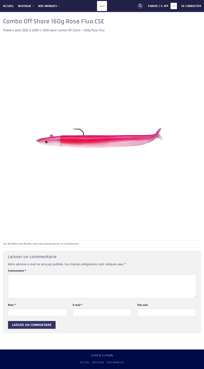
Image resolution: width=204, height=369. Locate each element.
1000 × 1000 (40, 30)
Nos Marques (49, 6)
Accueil (8, 6)
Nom (12, 305)
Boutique (26, 6)
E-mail (77, 305)
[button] (162, 6)
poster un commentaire (65, 243)
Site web (142, 305)
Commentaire (17, 270)
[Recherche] (140, 6)
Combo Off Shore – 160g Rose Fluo (81, 30)
